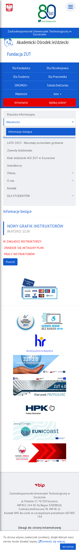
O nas (40, 181)
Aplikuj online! (57, 102)
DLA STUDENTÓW (40, 196)
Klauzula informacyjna (21, 114)
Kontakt (11, 188)
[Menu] (70, 7)
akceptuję (68, 546)
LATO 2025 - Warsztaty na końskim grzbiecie (35, 143)
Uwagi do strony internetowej (39, 528)
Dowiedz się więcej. (53, 541)
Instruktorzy (14, 165)
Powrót (10, 262)
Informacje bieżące (20, 132)
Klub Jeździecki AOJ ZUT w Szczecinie (31, 158)
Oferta (40, 173)
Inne (58, 94)
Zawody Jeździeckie (19, 150)
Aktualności (40, 122)
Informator (21, 102)
